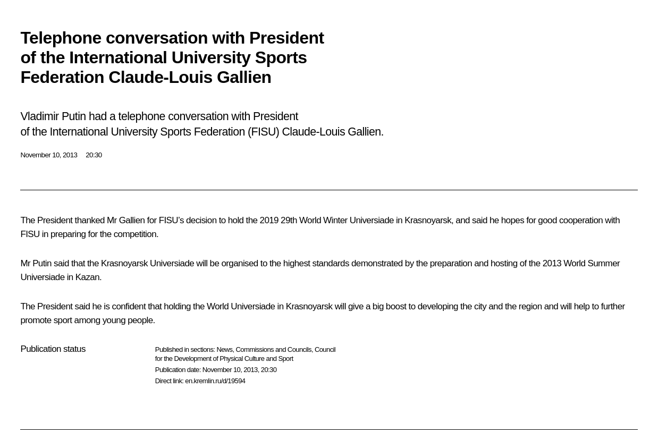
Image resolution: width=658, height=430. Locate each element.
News (224, 349)
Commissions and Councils (273, 349)
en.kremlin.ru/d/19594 (215, 381)
